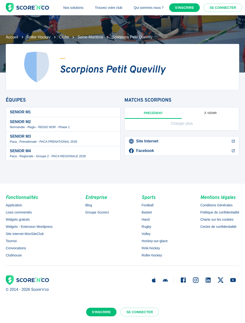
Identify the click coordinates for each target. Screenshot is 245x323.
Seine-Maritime (90, 37)
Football (148, 205)
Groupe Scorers (97, 212)
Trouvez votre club (108, 8)
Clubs (64, 37)
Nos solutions (73, 8)
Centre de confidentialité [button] (218, 227)
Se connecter (223, 8)
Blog (88, 205)
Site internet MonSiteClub (25, 234)
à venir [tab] (210, 113)
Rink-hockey (151, 248)
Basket (147, 212)
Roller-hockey (152, 255)
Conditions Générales (216, 205)
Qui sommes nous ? (149, 8)
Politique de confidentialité (219, 212)
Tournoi (11, 241)
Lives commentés (19, 212)
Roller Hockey (39, 37)
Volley (146, 234)
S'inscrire (184, 8)
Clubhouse (14, 255)
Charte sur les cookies (217, 219)
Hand (146, 219)
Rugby (146, 227)
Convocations (16, 248)
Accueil (12, 37)
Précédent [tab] (153, 115)
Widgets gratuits (18, 219)
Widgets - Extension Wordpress (29, 227)
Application (14, 205)
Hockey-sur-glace (155, 241)
